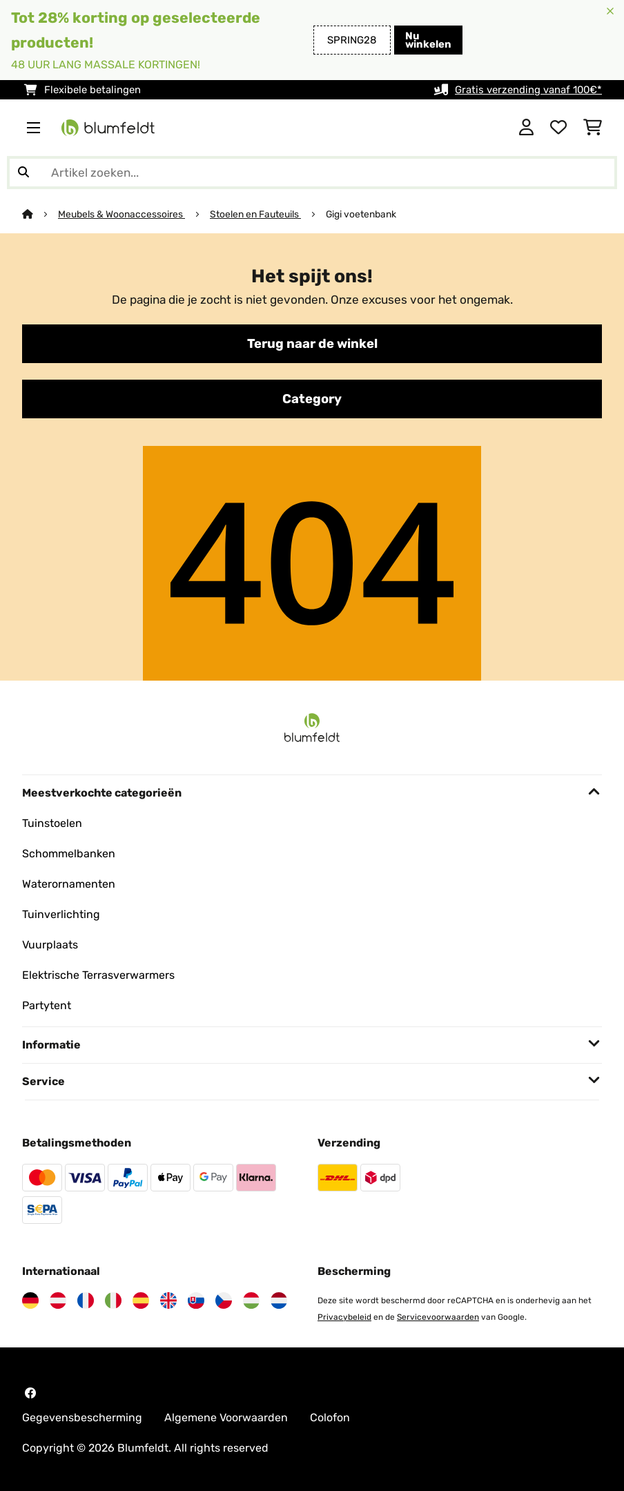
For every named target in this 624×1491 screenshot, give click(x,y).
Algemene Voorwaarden (226, 1417)
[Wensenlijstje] (558, 127)
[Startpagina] (40, 214)
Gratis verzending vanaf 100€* (528, 90)
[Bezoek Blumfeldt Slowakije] (196, 1300)
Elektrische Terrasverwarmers (98, 975)
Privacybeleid (344, 1317)
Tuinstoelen (52, 823)
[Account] (526, 127)
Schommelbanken (68, 853)
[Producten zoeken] (312, 172)
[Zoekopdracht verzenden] (23, 172)
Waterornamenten (68, 883)
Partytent (46, 1005)
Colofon (330, 1417)
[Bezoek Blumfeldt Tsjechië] (223, 1300)
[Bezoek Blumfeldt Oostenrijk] (58, 1300)
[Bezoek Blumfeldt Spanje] (141, 1300)
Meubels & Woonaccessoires (121, 214)
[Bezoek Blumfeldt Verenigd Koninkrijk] (168, 1300)
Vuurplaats (50, 944)
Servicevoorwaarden (438, 1317)
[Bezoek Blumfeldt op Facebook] (30, 1393)
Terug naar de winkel (312, 343)
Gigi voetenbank (361, 214)
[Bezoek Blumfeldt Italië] (113, 1300)
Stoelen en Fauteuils (255, 214)
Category (312, 399)
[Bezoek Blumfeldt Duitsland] (30, 1300)
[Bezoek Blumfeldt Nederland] (279, 1300)
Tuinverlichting (61, 914)
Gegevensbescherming (82, 1417)
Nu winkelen (428, 40)
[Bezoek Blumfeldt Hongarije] (251, 1300)
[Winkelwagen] (592, 127)
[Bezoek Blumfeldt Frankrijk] (85, 1300)
